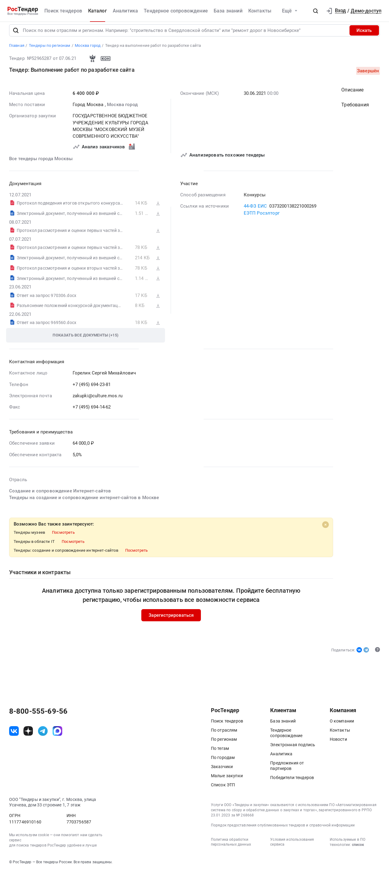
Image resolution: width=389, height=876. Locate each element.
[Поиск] (15, 34)
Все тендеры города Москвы (41, 162)
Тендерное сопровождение (176, 11)
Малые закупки (227, 779)
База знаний (228, 11)
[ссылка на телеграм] (43, 735)
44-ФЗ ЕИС (255, 210)
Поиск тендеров (63, 11)
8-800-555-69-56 (38, 715)
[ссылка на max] (57, 735)
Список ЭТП (223, 788)
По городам (223, 761)
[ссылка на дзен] (28, 735)
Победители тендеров (292, 781)
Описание (352, 94)
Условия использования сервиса (292, 846)
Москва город (122, 108)
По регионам (224, 743)
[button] (315, 11)
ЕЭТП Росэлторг (261, 217)
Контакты (259, 11)
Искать (364, 34)
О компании (342, 725)
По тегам (220, 752)
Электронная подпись (292, 748)
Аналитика (125, 11)
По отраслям (224, 734)
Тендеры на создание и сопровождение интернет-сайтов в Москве (84, 502)
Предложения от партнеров (287, 769)
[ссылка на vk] (14, 735)
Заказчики (222, 770)
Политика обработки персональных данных (231, 846)
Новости (338, 743)
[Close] (325, 528)
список (358, 849)
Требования (355, 109)
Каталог (97, 11)
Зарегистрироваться (171, 619)
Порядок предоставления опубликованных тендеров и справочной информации (283, 829)
